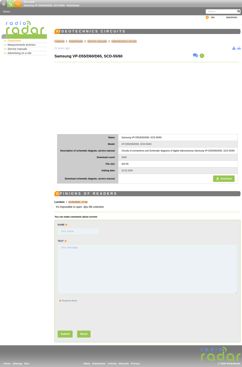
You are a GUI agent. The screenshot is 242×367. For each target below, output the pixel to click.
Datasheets (14, 40)
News (6, 11)
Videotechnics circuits (124, 41)
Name (62, 224)
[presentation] (86, 315)
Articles (112, 363)
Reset (83, 333)
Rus (27, 363)
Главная (59, 41)
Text (62, 241)
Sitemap (17, 363)
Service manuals (17, 48)
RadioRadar (76, 41)
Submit (65, 333)
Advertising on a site (19, 53)
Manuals (124, 363)
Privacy (135, 363)
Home (7, 363)
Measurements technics (22, 44)
